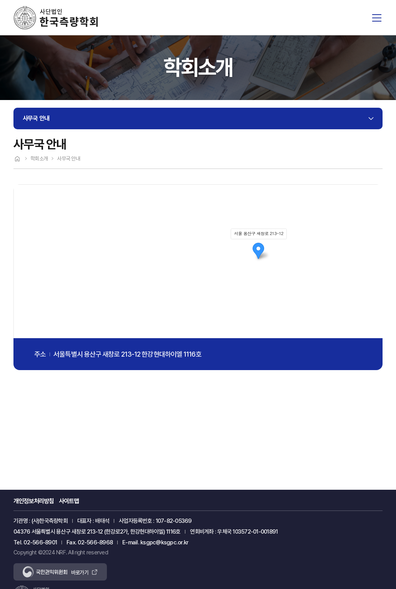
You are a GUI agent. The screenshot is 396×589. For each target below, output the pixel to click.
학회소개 (39, 158)
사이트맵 (69, 501)
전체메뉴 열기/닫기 (377, 17)
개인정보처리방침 (33, 501)
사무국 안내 (36, 118)
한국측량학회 (55, 17)
